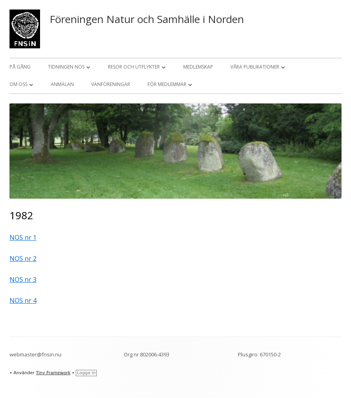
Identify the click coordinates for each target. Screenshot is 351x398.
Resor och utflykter (134, 66)
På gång (20, 66)
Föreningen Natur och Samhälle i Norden (147, 19)
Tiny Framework (53, 372)
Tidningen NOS (66, 66)
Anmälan (62, 84)
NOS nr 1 (23, 237)
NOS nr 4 (23, 300)
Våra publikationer (254, 66)
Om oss (18, 84)
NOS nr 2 (23, 258)
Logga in (86, 372)
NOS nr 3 (23, 279)
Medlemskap (198, 66)
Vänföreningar (110, 84)
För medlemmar (167, 84)
